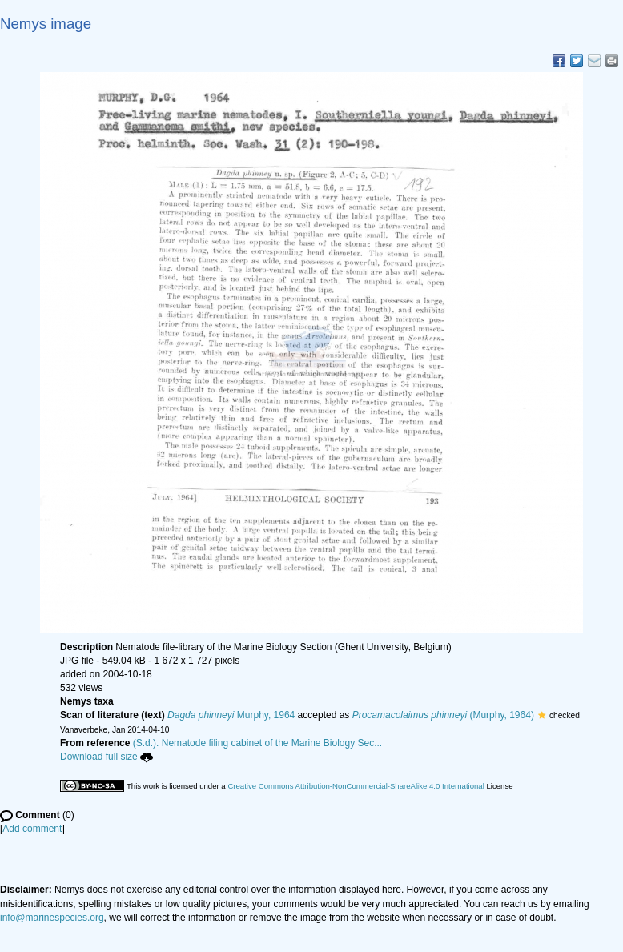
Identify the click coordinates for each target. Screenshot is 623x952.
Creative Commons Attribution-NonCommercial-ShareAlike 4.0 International (355, 785)
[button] (541, 715)
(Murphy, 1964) (443, 715)
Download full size (106, 756)
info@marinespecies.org (52, 917)
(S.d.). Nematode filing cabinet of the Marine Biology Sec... (258, 743)
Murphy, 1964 (231, 715)
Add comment (32, 828)
